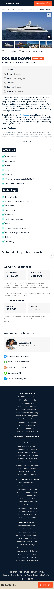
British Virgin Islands (18, 9)
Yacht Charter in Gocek (27, 517)
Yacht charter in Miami (27, 526)
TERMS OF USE (24, 572)
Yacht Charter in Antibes (27, 452)
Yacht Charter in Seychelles (27, 409)
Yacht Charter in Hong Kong (27, 412)
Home (4, 9)
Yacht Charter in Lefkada (27, 489)
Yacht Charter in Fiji (27, 403)
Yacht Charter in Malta (27, 474)
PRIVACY (34, 572)
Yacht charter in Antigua (27, 545)
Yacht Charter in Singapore (27, 416)
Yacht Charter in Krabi (27, 422)
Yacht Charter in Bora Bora (27, 400)
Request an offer (43, 3)
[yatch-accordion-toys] (39, 51)
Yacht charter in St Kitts (27, 554)
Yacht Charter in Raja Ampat (27, 431)
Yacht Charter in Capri (27, 468)
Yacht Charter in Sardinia (27, 462)
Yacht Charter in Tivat (27, 505)
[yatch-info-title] (10, 51)
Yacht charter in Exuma (27, 532)
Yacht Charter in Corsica (27, 459)
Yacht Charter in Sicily (27, 471)
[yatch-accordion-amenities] (25, 51)
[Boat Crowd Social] (22, 578)
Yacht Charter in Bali (27, 425)
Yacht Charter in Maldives (27, 406)
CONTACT (13, 572)
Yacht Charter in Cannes (27, 449)
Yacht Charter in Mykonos (27, 486)
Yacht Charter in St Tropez (27, 446)
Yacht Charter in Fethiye (27, 514)
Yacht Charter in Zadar (27, 495)
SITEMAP (41, 572)
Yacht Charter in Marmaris (27, 511)
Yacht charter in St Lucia (27, 557)
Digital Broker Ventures (42, 575)
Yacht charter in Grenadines (27, 560)
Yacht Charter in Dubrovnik (27, 502)
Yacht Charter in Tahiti (27, 397)
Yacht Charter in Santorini (27, 492)
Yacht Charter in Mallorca (27, 440)
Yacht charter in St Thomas (27, 541)
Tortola (33, 9)
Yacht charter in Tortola (27, 538)
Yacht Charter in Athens (27, 483)
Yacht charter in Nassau (27, 529)
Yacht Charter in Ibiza (27, 443)
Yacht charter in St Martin (27, 548)
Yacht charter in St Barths (27, 551)
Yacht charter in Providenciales (27, 535)
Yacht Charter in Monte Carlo (27, 455)
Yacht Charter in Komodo (27, 428)
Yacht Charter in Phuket (27, 419)
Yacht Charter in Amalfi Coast (27, 465)
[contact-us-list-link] (27, 344)
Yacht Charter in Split (27, 498)
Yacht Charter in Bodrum (27, 508)
